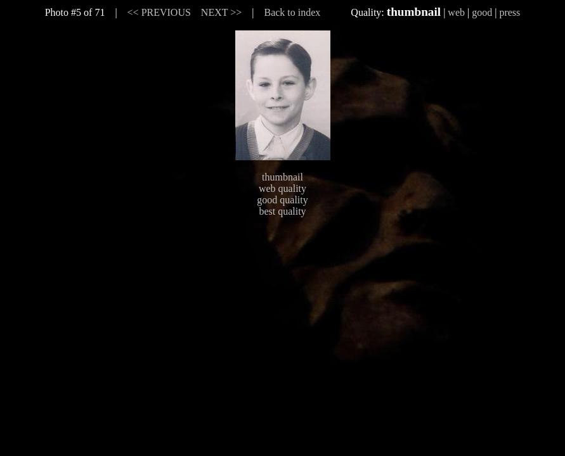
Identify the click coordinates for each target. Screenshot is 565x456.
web (456, 12)
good (482, 12)
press (509, 12)
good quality (282, 199)
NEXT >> (221, 12)
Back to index (292, 12)
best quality (282, 211)
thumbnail (282, 177)
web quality (282, 188)
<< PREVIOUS (159, 12)
